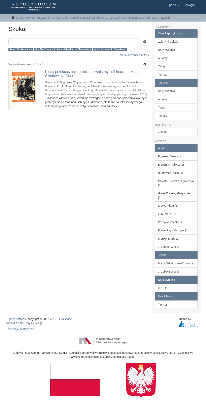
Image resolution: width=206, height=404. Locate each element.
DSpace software (16, 319)
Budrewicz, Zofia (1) (170, 172)
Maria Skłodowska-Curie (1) (175, 263)
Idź (144, 41)
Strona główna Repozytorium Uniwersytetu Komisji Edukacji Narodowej (60, 17)
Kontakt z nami (14, 323)
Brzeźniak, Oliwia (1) (171, 164)
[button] (174, 5)
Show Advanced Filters (134, 55)
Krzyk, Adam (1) (168, 205)
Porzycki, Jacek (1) (170, 222)
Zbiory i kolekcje (168, 41)
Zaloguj (162, 131)
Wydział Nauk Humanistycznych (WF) (133, 17)
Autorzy (163, 58)
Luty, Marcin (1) (167, 213)
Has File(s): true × (44, 49)
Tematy (162, 74)
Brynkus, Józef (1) (169, 156)
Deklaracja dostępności (20, 329)
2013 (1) (163, 288)
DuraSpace (65, 319)
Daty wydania (166, 49)
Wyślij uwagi (34, 323)
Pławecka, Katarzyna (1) (173, 230)
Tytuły (162, 66)
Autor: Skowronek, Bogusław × (109, 49)
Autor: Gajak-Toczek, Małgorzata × (74, 49)
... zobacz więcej (168, 246)
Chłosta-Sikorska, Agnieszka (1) (176, 183)
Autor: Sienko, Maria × (21, 49)
